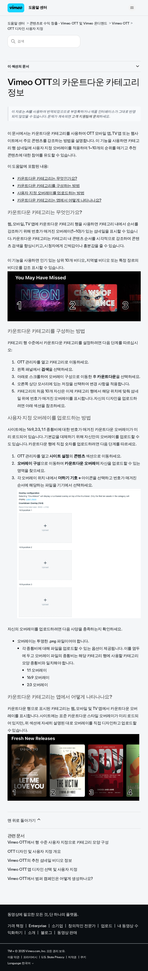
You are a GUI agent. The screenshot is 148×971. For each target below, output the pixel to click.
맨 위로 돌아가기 (24, 820)
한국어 (28, 963)
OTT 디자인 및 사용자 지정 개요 (34, 851)
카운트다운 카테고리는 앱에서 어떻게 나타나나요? (59, 200)
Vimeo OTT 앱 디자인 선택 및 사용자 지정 (42, 869)
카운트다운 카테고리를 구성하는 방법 (48, 185)
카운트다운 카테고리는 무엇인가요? (47, 178)
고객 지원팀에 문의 (85, 116)
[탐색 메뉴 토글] (132, 8)
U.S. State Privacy (52, 957)
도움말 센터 (37, 7)
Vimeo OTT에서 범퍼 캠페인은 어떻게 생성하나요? (50, 878)
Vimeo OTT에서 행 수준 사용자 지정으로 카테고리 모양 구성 (58, 842)
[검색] (44, 41)
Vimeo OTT (120, 23)
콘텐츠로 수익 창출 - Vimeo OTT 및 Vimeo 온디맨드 (68, 23)
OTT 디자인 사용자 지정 (25, 28)
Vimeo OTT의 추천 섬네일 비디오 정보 (40, 860)
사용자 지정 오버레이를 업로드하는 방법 (50, 193)
